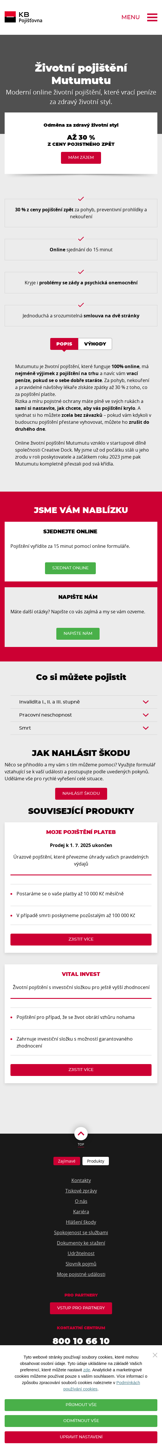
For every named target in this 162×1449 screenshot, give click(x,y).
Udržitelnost (81, 1253)
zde (86, 1370)
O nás (81, 1201)
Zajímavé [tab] (66, 1161)
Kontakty (81, 1180)
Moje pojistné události (81, 1274)
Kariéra (81, 1211)
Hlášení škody (81, 1222)
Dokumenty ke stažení (81, 1243)
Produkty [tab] (95, 1161)
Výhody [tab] (95, 344)
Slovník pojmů (81, 1264)
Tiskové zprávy (81, 1191)
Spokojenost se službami (81, 1232)
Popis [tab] (64, 344)
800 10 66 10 (81, 1341)
